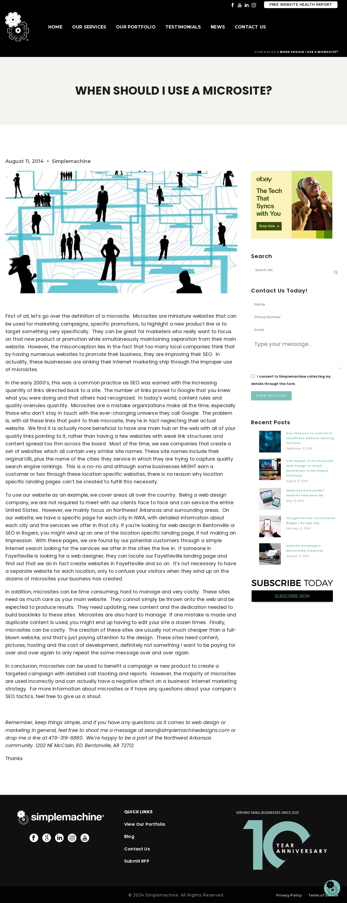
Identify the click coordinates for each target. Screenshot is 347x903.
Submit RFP (136, 861)
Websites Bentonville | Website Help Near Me (305, 492)
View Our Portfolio (144, 824)
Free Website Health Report (300, 4)
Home (55, 27)
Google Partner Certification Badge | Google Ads (310, 520)
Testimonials (183, 27)
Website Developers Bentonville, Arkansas (304, 548)
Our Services (89, 27)
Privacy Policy (289, 895)
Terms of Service (323, 895)
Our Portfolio (136, 27)
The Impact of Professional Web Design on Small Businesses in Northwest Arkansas (309, 468)
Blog (271, 52)
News (218, 27)
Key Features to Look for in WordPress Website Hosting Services (310, 438)
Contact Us (250, 27)
